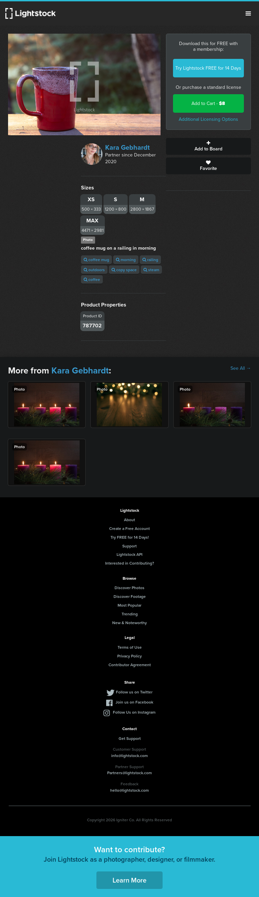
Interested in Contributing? (129, 563)
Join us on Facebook (134, 702)
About (129, 520)
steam (151, 270)
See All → (240, 368)
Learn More (129, 880)
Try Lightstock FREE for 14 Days (208, 68)
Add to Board (208, 146)
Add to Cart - (208, 103)
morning (126, 259)
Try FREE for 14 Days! (130, 537)
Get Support (130, 738)
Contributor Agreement (130, 665)
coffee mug (96, 259)
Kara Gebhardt (127, 147)
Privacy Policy (129, 656)
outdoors (94, 270)
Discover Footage (130, 596)
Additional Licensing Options (208, 119)
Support (129, 546)
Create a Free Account (129, 528)
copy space (124, 270)
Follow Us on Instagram (134, 712)
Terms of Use (130, 647)
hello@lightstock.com (129, 790)
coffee (92, 279)
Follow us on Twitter (134, 692)
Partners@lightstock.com (129, 773)
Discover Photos (129, 587)
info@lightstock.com (129, 755)
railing (150, 259)
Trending (130, 614)
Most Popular (129, 605)
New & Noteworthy (129, 622)
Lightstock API (129, 554)
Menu (248, 13)
